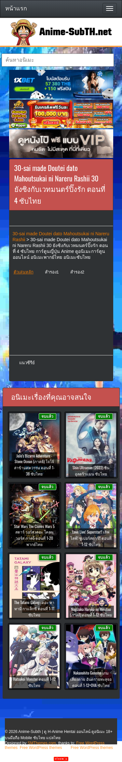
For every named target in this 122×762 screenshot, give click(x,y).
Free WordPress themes (41, 747)
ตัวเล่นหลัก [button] (24, 272)
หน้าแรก (16, 8)
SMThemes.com (42, 743)
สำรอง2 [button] (77, 272)
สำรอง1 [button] (52, 272)
